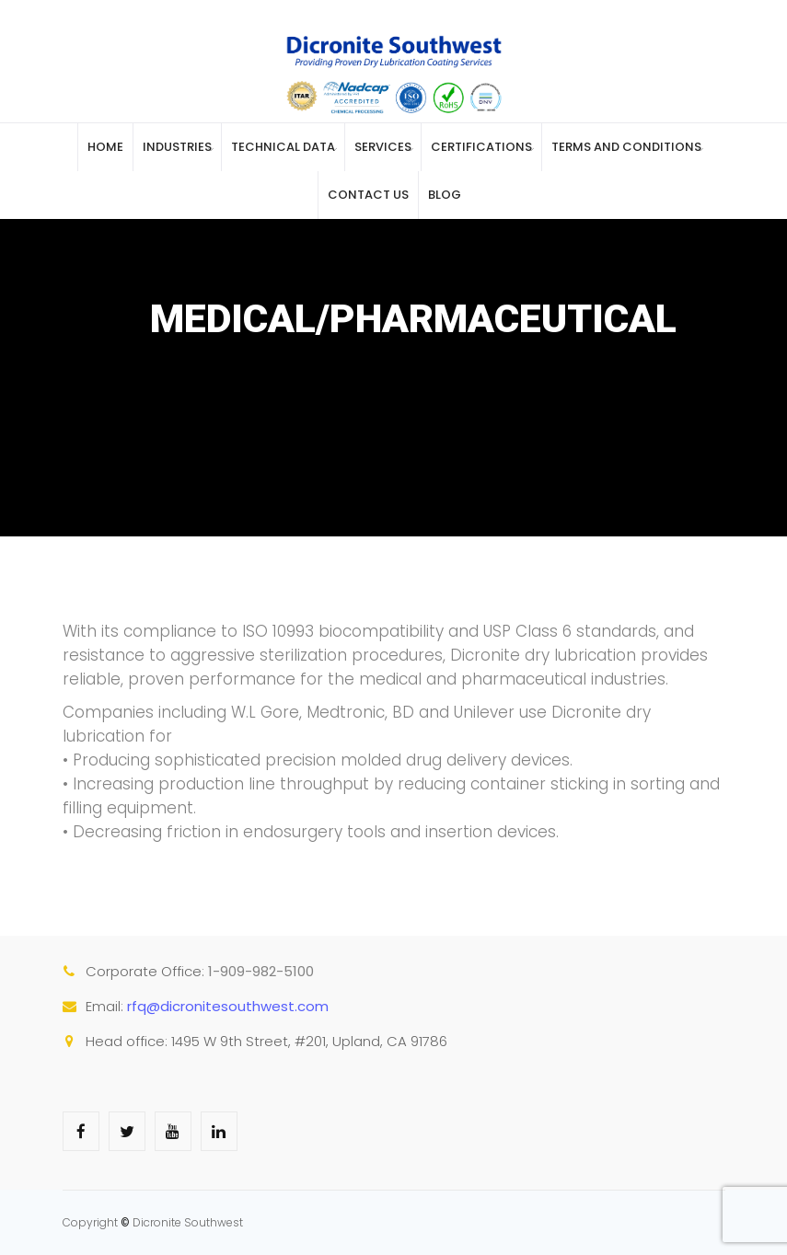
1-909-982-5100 (261, 971)
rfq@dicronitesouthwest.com (228, 1006)
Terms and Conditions (626, 146)
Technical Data (283, 146)
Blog (444, 194)
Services (382, 146)
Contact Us (368, 194)
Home (105, 146)
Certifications (481, 146)
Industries (177, 146)
